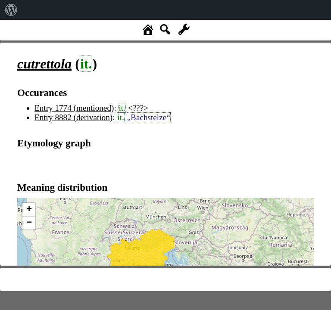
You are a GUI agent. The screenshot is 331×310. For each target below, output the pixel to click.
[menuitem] (11, 10)
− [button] (29, 223)
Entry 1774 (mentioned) (74, 107)
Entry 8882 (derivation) (73, 117)
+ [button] (29, 209)
